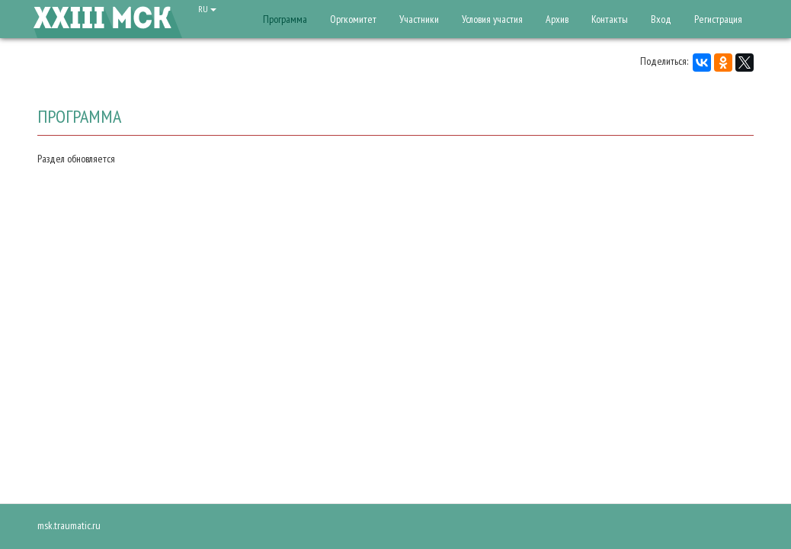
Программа (285, 19)
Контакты (609, 19)
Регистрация (718, 19)
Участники (419, 19)
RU (207, 8)
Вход (661, 19)
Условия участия (492, 19)
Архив (557, 19)
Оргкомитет (353, 19)
